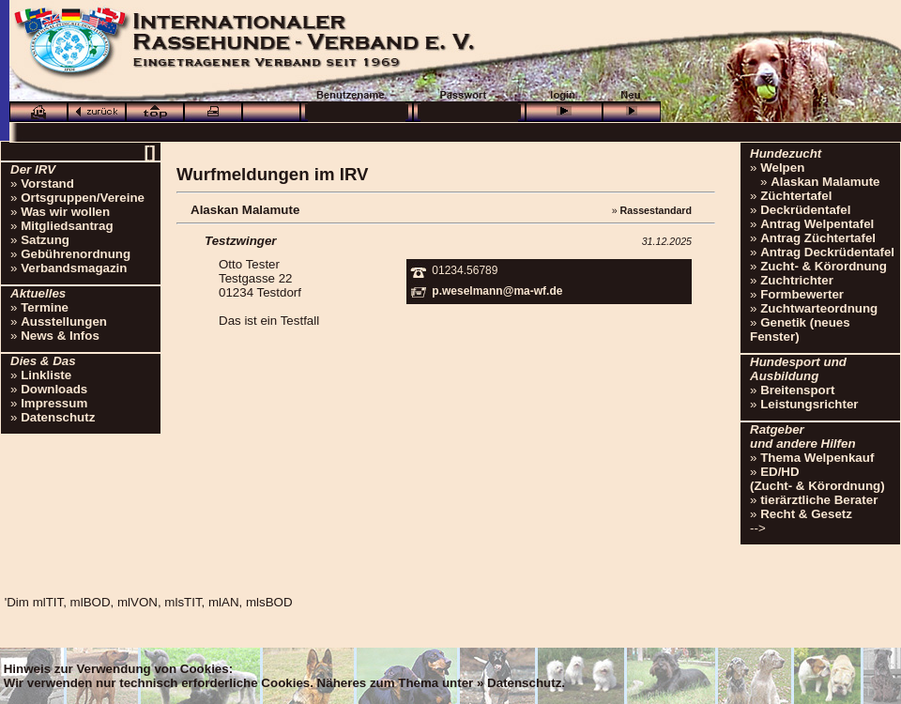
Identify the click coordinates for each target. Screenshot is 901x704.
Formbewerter (802, 294)
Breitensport (797, 390)
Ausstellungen (64, 321)
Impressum (54, 403)
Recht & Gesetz (806, 514)
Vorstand (47, 183)
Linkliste (46, 375)
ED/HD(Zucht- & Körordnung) (817, 479)
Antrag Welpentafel (817, 224)
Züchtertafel (796, 196)
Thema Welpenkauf (817, 458)
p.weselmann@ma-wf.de (497, 291)
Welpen (782, 168)
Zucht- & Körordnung (823, 266)
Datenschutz (58, 417)
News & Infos (60, 336)
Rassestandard (656, 210)
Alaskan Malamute (825, 182)
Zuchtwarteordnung (819, 308)
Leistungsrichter (809, 404)
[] (149, 151)
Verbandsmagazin (74, 268)
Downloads (54, 389)
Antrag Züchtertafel (818, 238)
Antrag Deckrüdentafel (827, 252)
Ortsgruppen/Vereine (83, 198)
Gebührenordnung (75, 254)
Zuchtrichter (796, 280)
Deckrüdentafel (805, 210)
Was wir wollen (65, 212)
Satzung (45, 240)
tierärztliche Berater (819, 500)
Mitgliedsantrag (67, 226)
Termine (45, 307)
